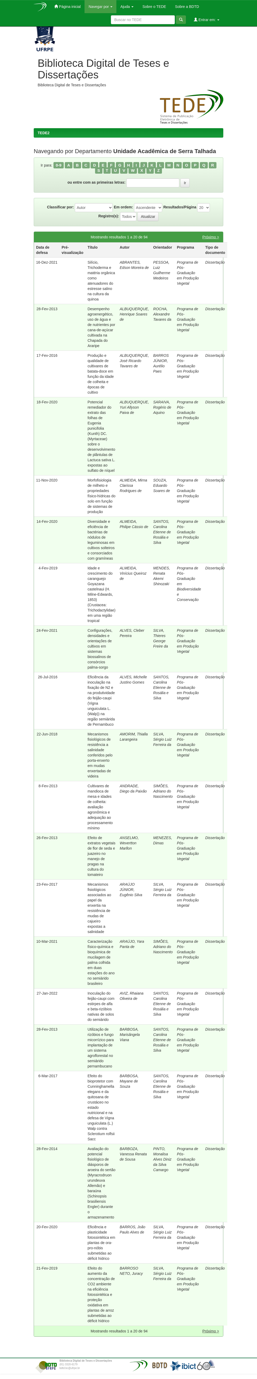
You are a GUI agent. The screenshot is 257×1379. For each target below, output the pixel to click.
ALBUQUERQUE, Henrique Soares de (134, 314)
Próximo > (210, 237)
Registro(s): (108, 216)
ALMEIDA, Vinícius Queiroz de (133, 573)
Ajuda (127, 6)
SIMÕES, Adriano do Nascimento (163, 791)
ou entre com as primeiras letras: (96, 182)
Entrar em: (206, 19)
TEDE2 (44, 133)
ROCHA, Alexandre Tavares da (162, 314)
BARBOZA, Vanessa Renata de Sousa (133, 1154)
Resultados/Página (179, 207)
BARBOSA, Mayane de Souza (129, 1081)
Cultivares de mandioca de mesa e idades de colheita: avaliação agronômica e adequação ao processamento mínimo (100, 807)
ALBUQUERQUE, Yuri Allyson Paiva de (134, 407)
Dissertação (215, 262)
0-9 (59, 165)
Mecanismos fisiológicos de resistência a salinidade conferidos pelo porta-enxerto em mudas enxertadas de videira (99, 755)
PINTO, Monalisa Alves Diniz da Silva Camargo (162, 1159)
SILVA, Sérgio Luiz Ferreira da (162, 739)
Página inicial (67, 6)
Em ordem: (123, 207)
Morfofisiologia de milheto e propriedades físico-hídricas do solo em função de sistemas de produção (101, 496)
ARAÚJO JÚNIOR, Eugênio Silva (131, 889)
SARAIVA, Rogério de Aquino (162, 407)
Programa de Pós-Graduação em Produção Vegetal (188, 272)
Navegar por (100, 6)
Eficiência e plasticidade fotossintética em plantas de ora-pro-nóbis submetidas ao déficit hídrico (101, 1243)
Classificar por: (60, 207)
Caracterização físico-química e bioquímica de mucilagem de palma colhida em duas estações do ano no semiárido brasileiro (101, 962)
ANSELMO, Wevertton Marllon (129, 843)
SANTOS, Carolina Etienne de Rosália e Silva (162, 532)
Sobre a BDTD (186, 6)
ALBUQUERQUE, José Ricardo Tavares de (134, 360)
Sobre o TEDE (153, 6)
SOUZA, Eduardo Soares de (161, 485)
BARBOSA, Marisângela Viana (130, 1034)
